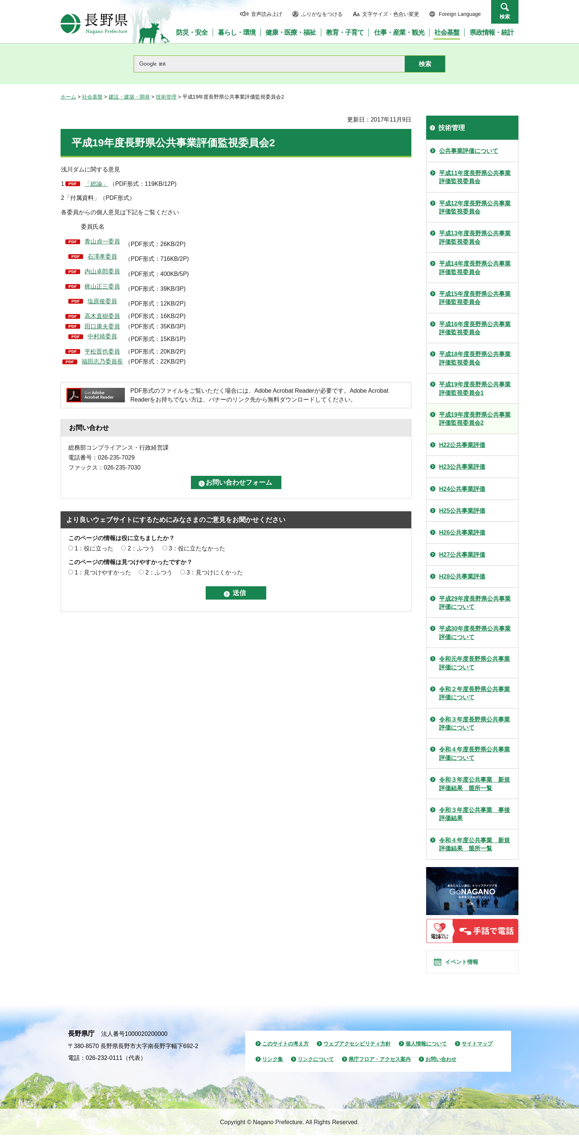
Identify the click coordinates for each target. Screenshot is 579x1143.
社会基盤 (92, 97)
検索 (505, 17)
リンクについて (316, 1067)
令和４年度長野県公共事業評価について (474, 753)
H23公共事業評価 (462, 467)
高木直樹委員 (102, 316)
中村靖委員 (102, 336)
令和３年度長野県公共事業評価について (474, 723)
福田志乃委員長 (102, 361)
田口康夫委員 (102, 326)
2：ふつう (141, 548)
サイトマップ (477, 1052)
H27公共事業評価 (462, 555)
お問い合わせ (440, 1067)
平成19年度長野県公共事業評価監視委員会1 (475, 388)
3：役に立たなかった (197, 548)
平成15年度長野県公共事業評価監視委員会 (475, 298)
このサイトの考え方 (285, 1052)
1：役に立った (94, 548)
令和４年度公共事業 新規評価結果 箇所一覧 (474, 844)
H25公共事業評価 (462, 511)
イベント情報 (467, 966)
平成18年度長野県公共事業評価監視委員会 (475, 358)
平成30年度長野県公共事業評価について (475, 632)
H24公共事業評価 (462, 489)
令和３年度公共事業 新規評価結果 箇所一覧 (474, 784)
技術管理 (166, 97)
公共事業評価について (468, 151)
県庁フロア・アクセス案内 (380, 1067)
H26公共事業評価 (462, 532)
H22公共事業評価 (462, 445)
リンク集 (272, 1067)
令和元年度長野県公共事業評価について (474, 663)
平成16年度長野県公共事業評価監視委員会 (475, 328)
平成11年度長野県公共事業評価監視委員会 (475, 177)
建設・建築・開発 (129, 97)
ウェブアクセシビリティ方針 (357, 1052)
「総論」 (96, 184)
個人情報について (426, 1052)
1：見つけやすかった (103, 572)
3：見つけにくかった (214, 572)
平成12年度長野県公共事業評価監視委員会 (475, 207)
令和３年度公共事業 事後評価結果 (474, 814)
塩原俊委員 (102, 301)
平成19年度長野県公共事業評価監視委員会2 (475, 419)
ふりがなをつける (322, 14)
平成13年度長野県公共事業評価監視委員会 (475, 237)
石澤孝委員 (102, 256)
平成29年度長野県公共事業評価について (475, 603)
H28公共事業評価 (462, 576)
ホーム (68, 97)
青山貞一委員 (102, 241)
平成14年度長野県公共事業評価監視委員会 (475, 267)
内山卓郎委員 (102, 271)
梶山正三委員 (102, 286)
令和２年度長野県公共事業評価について (474, 693)
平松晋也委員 (102, 351)
